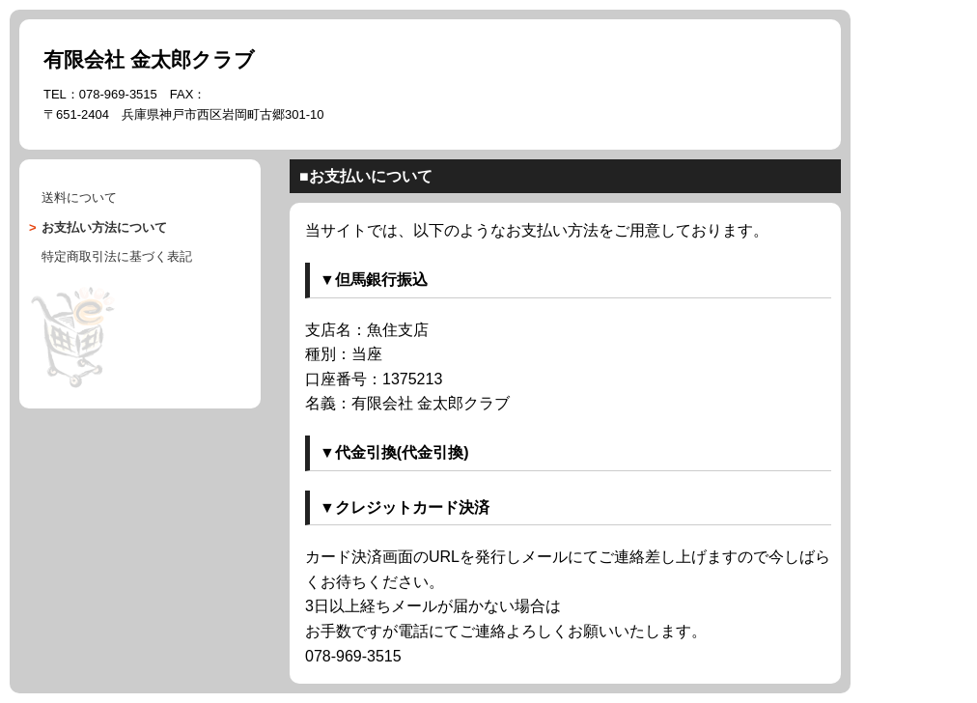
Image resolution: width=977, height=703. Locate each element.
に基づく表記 (117, 256)
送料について (79, 197)
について (104, 227)
